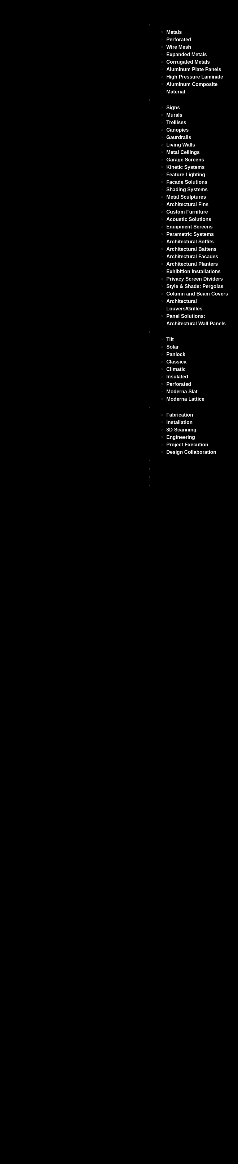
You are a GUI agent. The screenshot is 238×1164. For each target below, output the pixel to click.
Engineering (180, 437)
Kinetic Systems (185, 167)
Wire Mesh (178, 47)
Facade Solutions (186, 182)
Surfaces (167, 24)
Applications (172, 99)
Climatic (176, 369)
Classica (176, 361)
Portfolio (166, 468)
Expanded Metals (186, 54)
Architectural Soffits (190, 241)
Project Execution (187, 444)
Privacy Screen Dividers (194, 279)
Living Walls (180, 144)
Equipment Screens (189, 226)
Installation (179, 422)
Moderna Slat (181, 391)
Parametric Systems (190, 234)
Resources (170, 476)
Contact (165, 485)
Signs (173, 107)
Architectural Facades (192, 256)
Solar (172, 347)
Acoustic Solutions (188, 219)
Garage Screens (185, 159)
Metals (174, 32)
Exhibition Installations (193, 271)
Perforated (178, 39)
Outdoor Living (176, 331)
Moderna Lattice (185, 399)
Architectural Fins (187, 204)
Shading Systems (187, 189)
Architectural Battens (191, 249)
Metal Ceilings (183, 152)
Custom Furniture (187, 211)
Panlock (175, 354)
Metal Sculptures (186, 197)
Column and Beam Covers (197, 293)
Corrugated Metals (188, 62)
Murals (174, 115)
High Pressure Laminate (194, 76)
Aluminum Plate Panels (193, 69)
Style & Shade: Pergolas (194, 286)
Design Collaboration (191, 452)
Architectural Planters (192, 264)
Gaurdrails (178, 137)
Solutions (168, 407)
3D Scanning (181, 429)
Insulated (177, 376)
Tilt (170, 339)
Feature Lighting (185, 174)
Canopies (177, 130)
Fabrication (179, 414)
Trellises (176, 122)
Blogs (162, 460)
